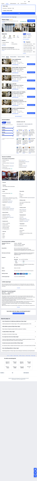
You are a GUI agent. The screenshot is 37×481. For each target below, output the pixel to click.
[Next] (35, 175)
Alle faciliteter (4, 45)
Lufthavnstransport (13, 3)
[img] (8, 27)
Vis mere (3, 50)
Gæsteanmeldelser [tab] (13, 56)
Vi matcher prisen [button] (24, 21)
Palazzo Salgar (5, 19)
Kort (18, 3)
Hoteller (7, 3)
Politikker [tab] (27, 56)
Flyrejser (2, 3)
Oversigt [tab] (3, 56)
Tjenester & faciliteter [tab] (21, 56)
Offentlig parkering (22, 161)
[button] (27, 1)
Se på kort (24, 53)
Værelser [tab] (7, 56)
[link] (25, 1)
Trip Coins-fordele (23, 3)
